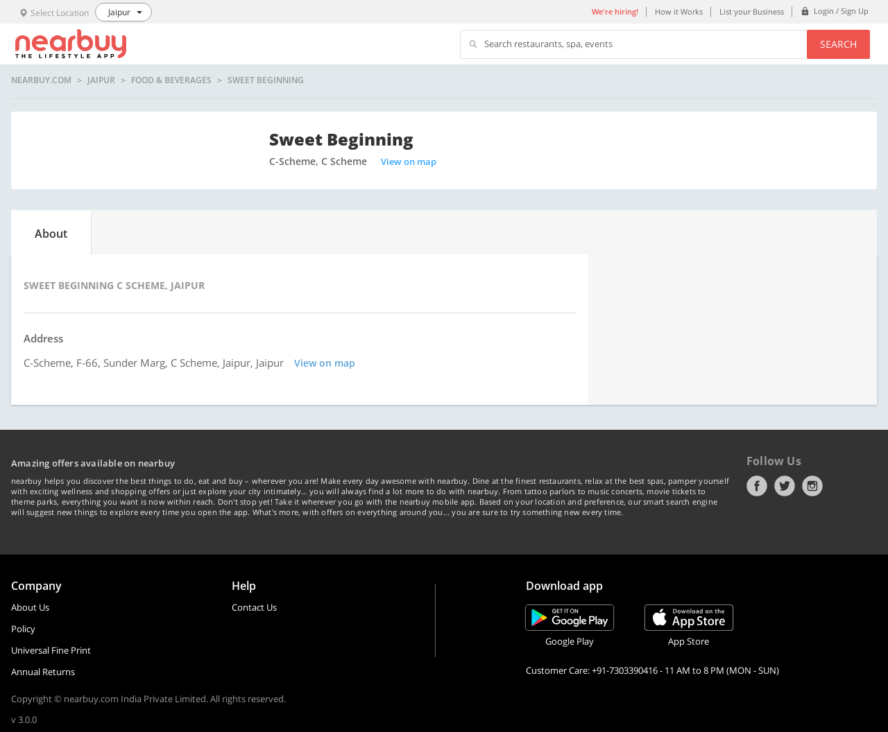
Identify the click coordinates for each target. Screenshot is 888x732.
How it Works (679, 11)
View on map (408, 161)
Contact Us (254, 607)
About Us (30, 607)
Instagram (812, 486)
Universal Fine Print (51, 650)
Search (838, 44)
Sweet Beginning (266, 80)
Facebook (756, 486)
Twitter (784, 486)
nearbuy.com (41, 80)
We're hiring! (615, 11)
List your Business (751, 11)
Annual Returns (43, 671)
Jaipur (101, 80)
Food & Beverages (171, 80)
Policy (23, 628)
